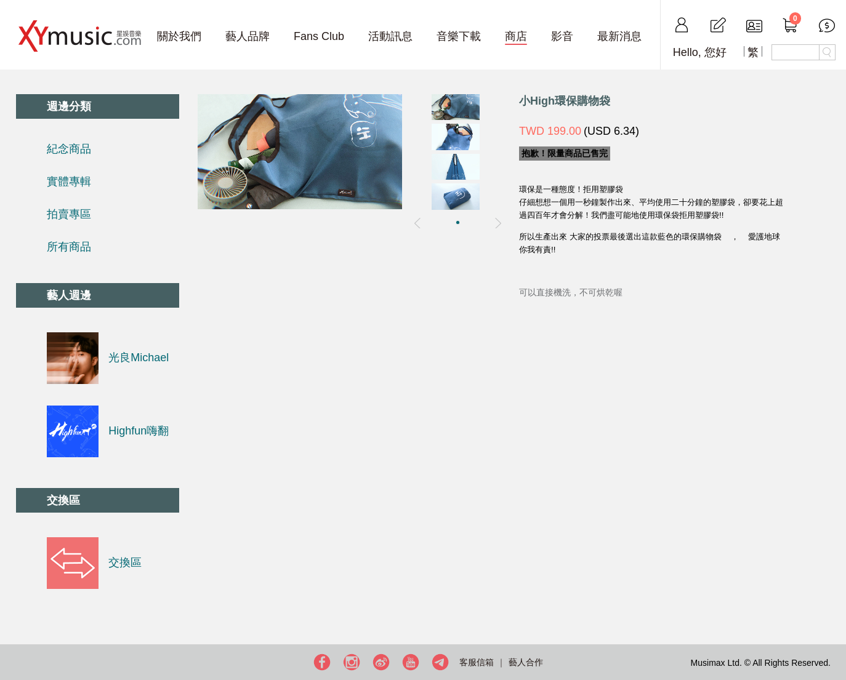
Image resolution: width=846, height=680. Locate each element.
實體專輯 (69, 181)
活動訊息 (390, 36)
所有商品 (69, 246)
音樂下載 (459, 36)
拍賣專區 (69, 214)
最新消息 (619, 36)
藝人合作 (526, 662)
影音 (562, 36)
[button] (457, 222)
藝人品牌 (247, 36)
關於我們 (179, 36)
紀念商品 (69, 148)
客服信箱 (476, 662)
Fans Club (319, 36)
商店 (516, 36)
